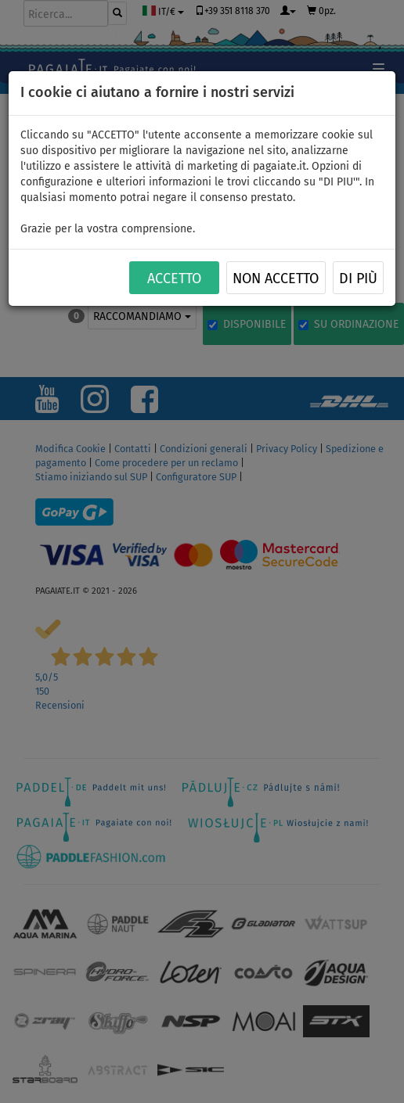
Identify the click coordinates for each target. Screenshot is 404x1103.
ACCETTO (174, 278)
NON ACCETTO (276, 278)
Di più (358, 278)
